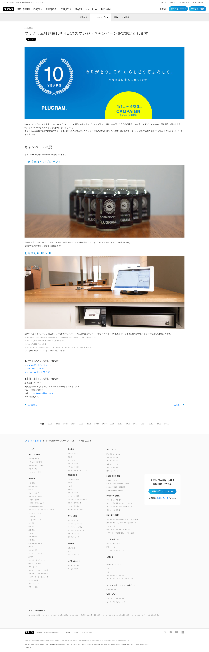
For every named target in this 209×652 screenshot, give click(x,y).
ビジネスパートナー (113, 539)
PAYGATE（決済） (35, 615)
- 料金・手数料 (34, 500)
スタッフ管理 (33, 550)
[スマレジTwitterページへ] (165, 632)
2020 (97, 424)
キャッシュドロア (74, 554)
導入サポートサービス (75, 565)
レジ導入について (74, 561)
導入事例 (71, 449)
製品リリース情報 (121, 17)
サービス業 (71, 460)
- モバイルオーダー (36, 520)
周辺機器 (71, 543)
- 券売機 (32, 516)
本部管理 (32, 540)
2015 (135, 424)
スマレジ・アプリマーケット (38, 560)
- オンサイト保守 (35, 472)
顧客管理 (32, 530)
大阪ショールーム (112, 464)
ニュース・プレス (100, 17)
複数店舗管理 (33, 536)
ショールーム (91, 9)
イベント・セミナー (113, 564)
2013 (151, 424)
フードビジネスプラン (75, 527)
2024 (65, 424)
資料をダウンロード (162, 491)
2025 (58, 424)
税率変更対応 (33, 486)
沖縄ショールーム (112, 471)
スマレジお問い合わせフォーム (38, 365)
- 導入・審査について (36, 503)
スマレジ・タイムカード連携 (38, 570)
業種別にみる (72, 475)
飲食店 (70, 457)
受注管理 (32, 547)
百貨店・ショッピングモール (77, 470)
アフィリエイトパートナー (115, 550)
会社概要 (68, 632)
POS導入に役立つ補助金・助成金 (117, 483)
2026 (50, 424)
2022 (81, 424)
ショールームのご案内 (34, 368)
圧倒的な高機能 (34, 458)
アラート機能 (33, 587)
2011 (166, 424)
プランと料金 (72, 516)
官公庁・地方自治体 (74, 503)
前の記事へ (32, 405)
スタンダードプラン (74, 533)
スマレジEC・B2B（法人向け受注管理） (116, 615)
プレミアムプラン (74, 520)
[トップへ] (8, 9)
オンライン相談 (197, 9)
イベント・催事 (73, 463)
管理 (31, 557)
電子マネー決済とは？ (114, 510)
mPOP (70, 551)
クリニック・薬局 (74, 467)
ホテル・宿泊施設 (74, 506)
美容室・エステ (73, 489)
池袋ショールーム (112, 457)
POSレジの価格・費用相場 (115, 487)
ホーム (30, 441)
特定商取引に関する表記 (57, 644)
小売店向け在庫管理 (35, 543)
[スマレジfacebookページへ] (171, 632)
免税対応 (32, 489)
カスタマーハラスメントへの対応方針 (78, 644)
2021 (89, 424)
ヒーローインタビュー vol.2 (115, 602)
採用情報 (76, 632)
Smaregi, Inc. (28, 647)
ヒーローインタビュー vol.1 (115, 598)
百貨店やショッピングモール (77, 499)
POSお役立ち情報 (113, 476)
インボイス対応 (34, 493)
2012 (159, 424)
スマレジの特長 (34, 454)
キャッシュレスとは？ (114, 500)
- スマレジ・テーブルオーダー (39, 577)
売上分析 (32, 523)
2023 (73, 424)
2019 (104, 424)
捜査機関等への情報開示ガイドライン (123, 644)
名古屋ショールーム (113, 460)
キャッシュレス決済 (35, 496)
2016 (128, 424)
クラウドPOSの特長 (35, 462)
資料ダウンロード (178, 9)
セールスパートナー (113, 543)
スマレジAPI (33, 567)
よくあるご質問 (184, 2)
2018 (112, 424)
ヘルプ (172, 2)
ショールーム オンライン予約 (37, 372)
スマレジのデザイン (87, 632)
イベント (109, 568)
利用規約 (27, 644)
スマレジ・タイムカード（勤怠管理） (56, 615)
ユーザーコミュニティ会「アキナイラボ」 (120, 579)
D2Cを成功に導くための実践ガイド (118, 529)
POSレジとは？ (111, 480)
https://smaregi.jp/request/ (42, 393)
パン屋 (70, 486)
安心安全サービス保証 (36, 465)
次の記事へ (176, 405)
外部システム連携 (35, 563)
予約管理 (32, 533)
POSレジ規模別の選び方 (114, 490)
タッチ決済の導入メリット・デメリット (120, 503)
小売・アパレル (73, 453)
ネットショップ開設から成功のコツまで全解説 (122, 519)
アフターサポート (35, 469)
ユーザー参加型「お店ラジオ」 (117, 575)
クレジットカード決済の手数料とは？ (119, 506)
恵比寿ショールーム (113, 454)
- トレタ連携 (33, 580)
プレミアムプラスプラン (76, 524)
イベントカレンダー (35, 553)
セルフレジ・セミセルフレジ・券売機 (41, 510)
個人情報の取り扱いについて (40, 644)
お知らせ (164, 2)
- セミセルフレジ (35, 513)
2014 (143, 424)
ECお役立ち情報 (112, 515)
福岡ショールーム (112, 467)
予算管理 (32, 526)
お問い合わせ (106, 9)
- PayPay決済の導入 (36, 506)
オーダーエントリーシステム (38, 573)
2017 (120, 424)
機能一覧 (32, 478)
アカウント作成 (198, 2)
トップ (31, 449)
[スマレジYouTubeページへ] (176, 632)
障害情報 (83, 17)
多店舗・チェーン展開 (75, 509)
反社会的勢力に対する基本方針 (100, 644)
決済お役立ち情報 (113, 496)
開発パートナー (111, 547)
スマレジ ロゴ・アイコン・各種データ (120, 585)
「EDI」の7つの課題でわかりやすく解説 (120, 533)
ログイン (163, 9)
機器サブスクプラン (74, 537)
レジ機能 (32, 483)
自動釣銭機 (71, 548)
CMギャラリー (111, 589)
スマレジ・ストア (35, 583)
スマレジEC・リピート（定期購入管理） (146, 615)
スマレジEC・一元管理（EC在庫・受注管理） (85, 615)
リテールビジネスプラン (76, 530)
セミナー (109, 572)
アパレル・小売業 (74, 479)
